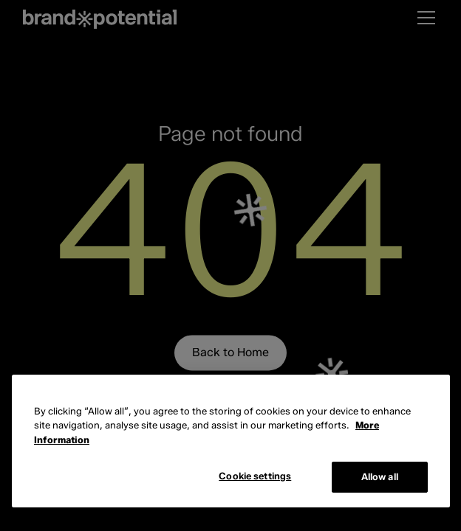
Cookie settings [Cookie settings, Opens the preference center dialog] (255, 476)
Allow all (379, 476)
